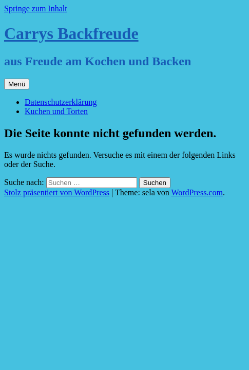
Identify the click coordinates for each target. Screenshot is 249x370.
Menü (16, 84)
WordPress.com (196, 192)
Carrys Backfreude (71, 33)
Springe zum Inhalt (35, 8)
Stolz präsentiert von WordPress (56, 192)
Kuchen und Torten (56, 111)
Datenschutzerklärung (61, 102)
